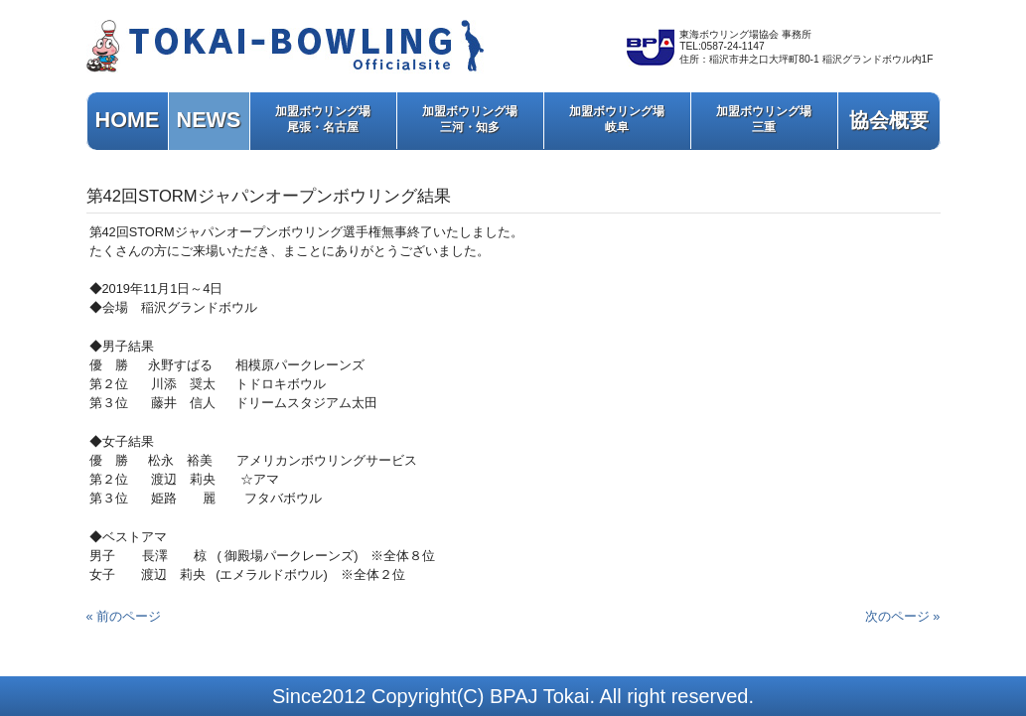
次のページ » (903, 616)
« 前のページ (124, 616)
